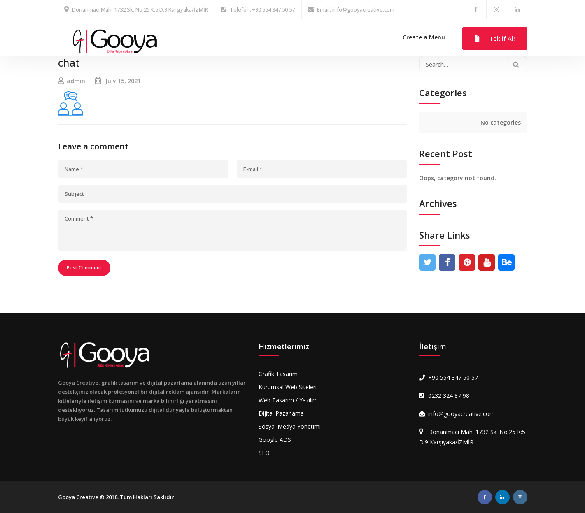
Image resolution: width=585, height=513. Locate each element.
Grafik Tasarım (278, 374)
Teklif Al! (495, 38)
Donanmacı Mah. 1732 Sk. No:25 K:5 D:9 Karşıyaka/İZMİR (140, 9)
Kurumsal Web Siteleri (288, 387)
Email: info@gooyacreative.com (355, 9)
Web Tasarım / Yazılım (288, 400)
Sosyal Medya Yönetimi (290, 426)
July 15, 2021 (123, 81)
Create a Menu (424, 37)
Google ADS (275, 439)
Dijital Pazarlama (281, 413)
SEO (264, 453)
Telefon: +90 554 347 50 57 (262, 9)
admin (76, 81)
